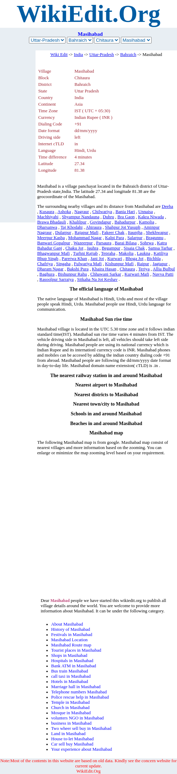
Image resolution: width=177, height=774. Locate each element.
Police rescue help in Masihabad (80, 697)
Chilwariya (102, 211)
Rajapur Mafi (87, 232)
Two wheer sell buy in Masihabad (81, 728)
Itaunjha (135, 232)
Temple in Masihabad (70, 702)
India (78, 54)
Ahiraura (93, 227)
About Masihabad (67, 624)
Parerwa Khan (74, 258)
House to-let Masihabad (72, 738)
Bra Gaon (125, 216)
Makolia (126, 253)
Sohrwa (147, 243)
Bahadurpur (125, 222)
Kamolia (146, 222)
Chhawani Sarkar (105, 274)
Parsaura (103, 243)
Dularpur (63, 232)
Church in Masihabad (70, 707)
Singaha (63, 263)
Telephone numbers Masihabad (79, 692)
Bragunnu (154, 237)
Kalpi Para (114, 237)
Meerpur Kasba (51, 237)
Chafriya (45, 263)
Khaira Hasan (104, 269)
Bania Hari (125, 211)
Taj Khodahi (72, 227)
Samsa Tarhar (160, 248)
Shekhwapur (157, 232)
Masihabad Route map (71, 645)
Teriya (144, 269)
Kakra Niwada (151, 216)
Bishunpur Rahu (72, 274)
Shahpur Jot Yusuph (122, 227)
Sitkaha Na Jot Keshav (97, 279)
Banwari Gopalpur (53, 243)
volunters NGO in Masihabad (77, 718)
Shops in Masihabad (69, 655)
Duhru (108, 216)
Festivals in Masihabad (71, 634)
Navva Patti (163, 274)
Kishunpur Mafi (119, 263)
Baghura (46, 274)
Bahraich (128, 54)
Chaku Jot (75, 248)
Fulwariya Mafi (88, 263)
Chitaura (127, 269)
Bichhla (154, 258)
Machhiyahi (48, 216)
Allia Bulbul (164, 269)
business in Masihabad (71, 723)
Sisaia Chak (134, 248)
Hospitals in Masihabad (72, 660)
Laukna (143, 253)
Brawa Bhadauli (51, 222)
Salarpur (134, 237)
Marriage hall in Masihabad (76, 686)
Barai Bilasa (126, 243)
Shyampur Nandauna (80, 216)
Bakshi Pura (77, 269)
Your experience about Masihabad (81, 749)
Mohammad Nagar (85, 237)
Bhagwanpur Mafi (53, 253)
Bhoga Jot (134, 258)
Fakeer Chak (113, 232)
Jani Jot (97, 258)
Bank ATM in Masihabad (73, 665)
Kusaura (46, 211)
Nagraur (81, 211)
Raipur (143, 263)
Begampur (111, 248)
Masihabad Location (69, 639)
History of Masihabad (70, 629)
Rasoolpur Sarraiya (56, 279)
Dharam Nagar (50, 269)
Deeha (167, 206)
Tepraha (108, 253)
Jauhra (92, 248)
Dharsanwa (47, 227)
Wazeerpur (83, 243)
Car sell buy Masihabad (72, 744)
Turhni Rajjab (85, 253)
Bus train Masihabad (69, 671)
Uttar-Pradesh (101, 54)
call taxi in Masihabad (71, 676)
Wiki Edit (59, 54)
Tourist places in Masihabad (76, 650)
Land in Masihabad (68, 733)
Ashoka (64, 211)
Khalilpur (77, 222)
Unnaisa (145, 211)
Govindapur (100, 222)
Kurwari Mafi (136, 274)
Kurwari (114, 258)
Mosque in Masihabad (71, 712)
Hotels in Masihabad (69, 681)
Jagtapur (160, 263)
